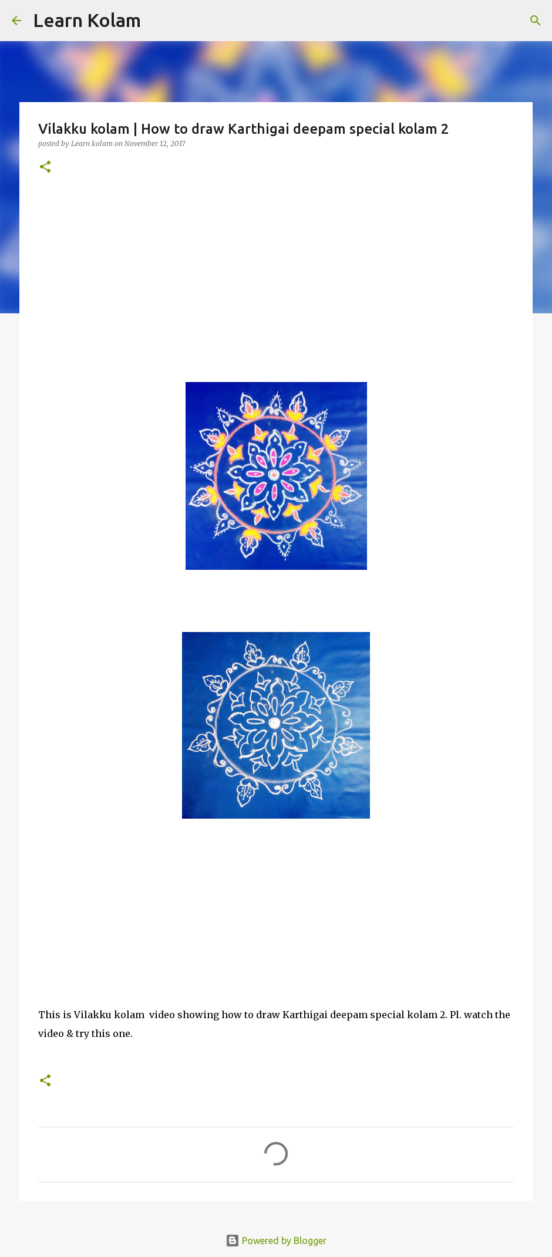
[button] (45, 167)
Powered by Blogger (276, 1240)
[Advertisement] (276, 276)
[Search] (157, 20)
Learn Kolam (87, 20)
